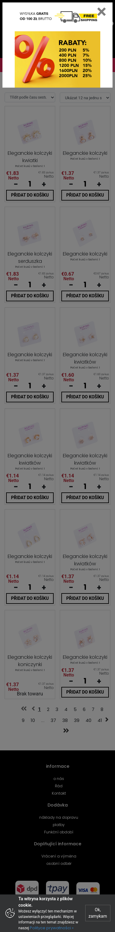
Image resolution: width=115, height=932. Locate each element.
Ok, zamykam (98, 913)
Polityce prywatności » (52, 928)
